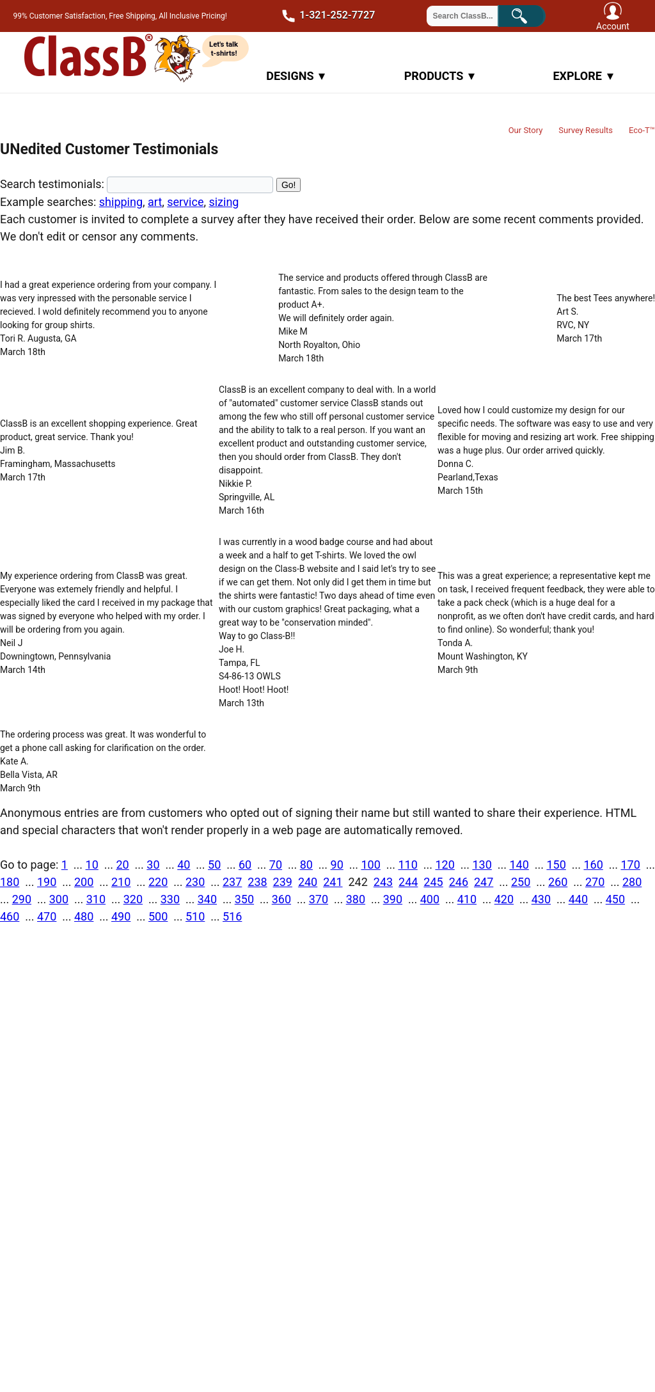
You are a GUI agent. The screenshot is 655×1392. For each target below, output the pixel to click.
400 (429, 899)
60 (245, 864)
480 (83, 916)
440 (578, 899)
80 (306, 864)
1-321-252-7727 (325, 16)
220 (158, 882)
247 (483, 882)
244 (408, 882)
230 (195, 882)
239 (282, 882)
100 (370, 864)
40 (183, 864)
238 (257, 882)
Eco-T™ (642, 130)
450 (615, 899)
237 (232, 882)
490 (120, 916)
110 (407, 864)
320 (133, 899)
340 (207, 899)
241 (332, 882)
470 (46, 916)
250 (520, 882)
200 (83, 882)
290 (21, 899)
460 (9, 916)
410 (467, 899)
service (185, 202)
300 (58, 899)
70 (275, 864)
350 (244, 899)
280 (632, 882)
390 (392, 899)
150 (555, 864)
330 (170, 899)
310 (96, 899)
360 (281, 899)
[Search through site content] (470, 16)
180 (9, 882)
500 (158, 916)
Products (439, 76)
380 (355, 899)
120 (444, 864)
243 (383, 882)
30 (152, 864)
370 (318, 899)
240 (307, 882)
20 (122, 864)
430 (541, 899)
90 (337, 864)
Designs (295, 76)
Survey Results (585, 130)
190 (46, 882)
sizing (224, 202)
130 (481, 864)
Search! (530, 15)
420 (504, 899)
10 (92, 864)
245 (433, 882)
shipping (121, 202)
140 (518, 864)
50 (214, 864)
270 (594, 882)
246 (458, 882)
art (155, 202)
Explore (583, 76)
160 (593, 864)
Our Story (526, 130)
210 (120, 882)
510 (195, 916)
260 (557, 882)
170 (630, 864)
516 (232, 916)
